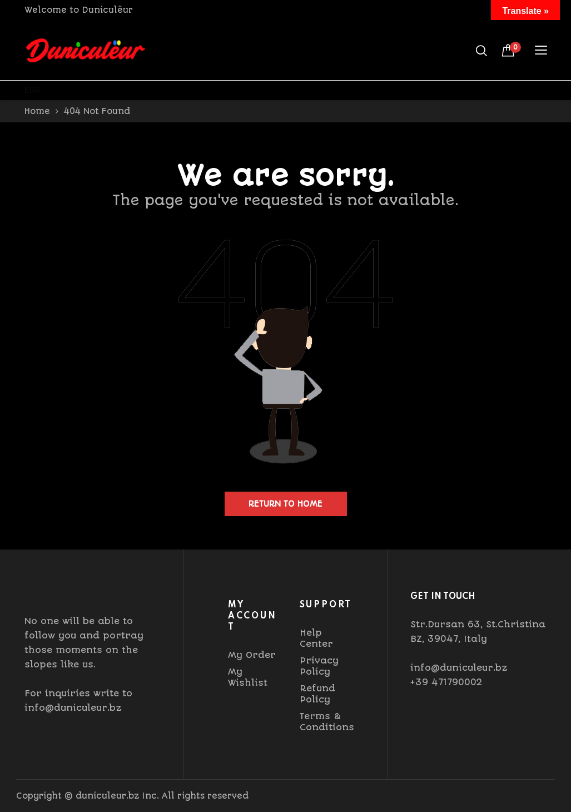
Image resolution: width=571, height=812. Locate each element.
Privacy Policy (319, 666)
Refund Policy (317, 694)
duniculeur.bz (107, 796)
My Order (252, 655)
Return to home (285, 504)
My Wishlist (247, 677)
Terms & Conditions (327, 721)
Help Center (316, 638)
